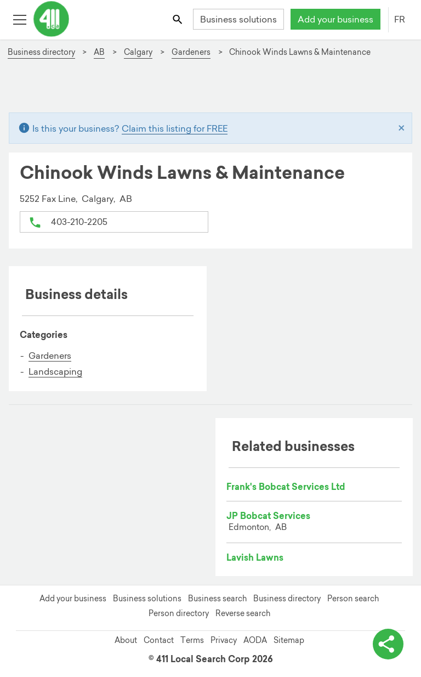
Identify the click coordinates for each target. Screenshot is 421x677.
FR (399, 19)
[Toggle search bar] (178, 19)
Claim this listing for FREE (174, 128)
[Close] (401, 128)
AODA (255, 640)
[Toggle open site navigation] (19, 19)
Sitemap (289, 640)
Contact (159, 640)
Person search (353, 598)
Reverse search (242, 613)
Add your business (335, 19)
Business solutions (238, 19)
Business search (217, 598)
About (126, 640)
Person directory (179, 613)
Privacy (223, 640)
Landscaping (55, 371)
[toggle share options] (388, 644)
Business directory (287, 598)
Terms (192, 640)
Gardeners (50, 355)
